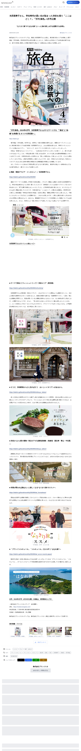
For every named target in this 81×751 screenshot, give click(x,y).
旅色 (46, 652)
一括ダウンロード (40, 642)
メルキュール (35, 652)
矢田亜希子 (56, 652)
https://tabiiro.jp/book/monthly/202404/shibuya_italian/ (27, 392)
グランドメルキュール (16, 652)
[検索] (63, 2)
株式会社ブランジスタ (66, 32)
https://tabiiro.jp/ (14, 138)
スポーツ (19, 7)
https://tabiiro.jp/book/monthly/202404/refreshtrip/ (26, 288)
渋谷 (50, 652)
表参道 (62, 652)
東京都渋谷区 (14, 656)
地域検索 (6, 7)
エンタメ (13, 7)
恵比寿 (41, 652)
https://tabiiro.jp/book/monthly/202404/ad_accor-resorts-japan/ (30, 554)
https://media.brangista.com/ (21, 607)
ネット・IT (62, 7)
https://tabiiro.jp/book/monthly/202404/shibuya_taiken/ (27, 449)
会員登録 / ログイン (73, 2)
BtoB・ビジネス (38, 7)
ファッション (70, 7)
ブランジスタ (26, 652)
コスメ (77, 7)
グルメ (55, 7)
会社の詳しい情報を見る (40, 670)
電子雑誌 (68, 652)
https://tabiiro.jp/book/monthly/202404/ (22, 177)
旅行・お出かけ (48, 7)
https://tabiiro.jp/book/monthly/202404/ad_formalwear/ (27, 492)
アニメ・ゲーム (28, 7)
